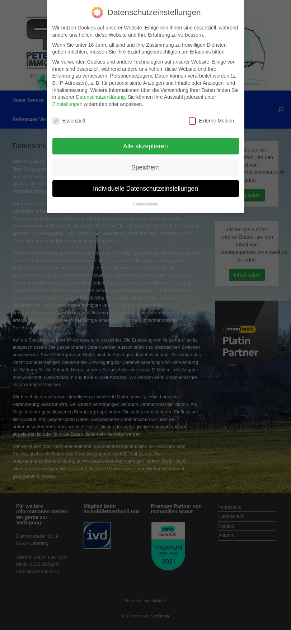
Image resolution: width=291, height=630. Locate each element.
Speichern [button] (145, 162)
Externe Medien (211, 115)
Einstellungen (67, 99)
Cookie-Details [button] (145, 199)
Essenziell (68, 115)
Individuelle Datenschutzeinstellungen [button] (145, 183)
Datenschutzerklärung (100, 92)
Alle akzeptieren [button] (145, 140)
